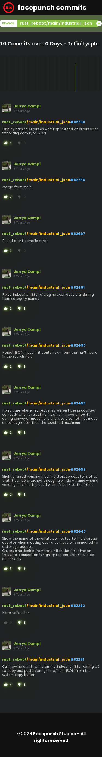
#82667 (77, 233)
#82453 (77, 403)
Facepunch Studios (54, 734)
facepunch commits (44, 7)
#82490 (78, 345)
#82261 (77, 659)
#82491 (77, 287)
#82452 (77, 469)
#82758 (77, 179)
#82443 (78, 531)
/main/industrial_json (48, 122)
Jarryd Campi (27, 106)
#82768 (77, 122)
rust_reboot (14, 122)
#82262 (77, 605)
